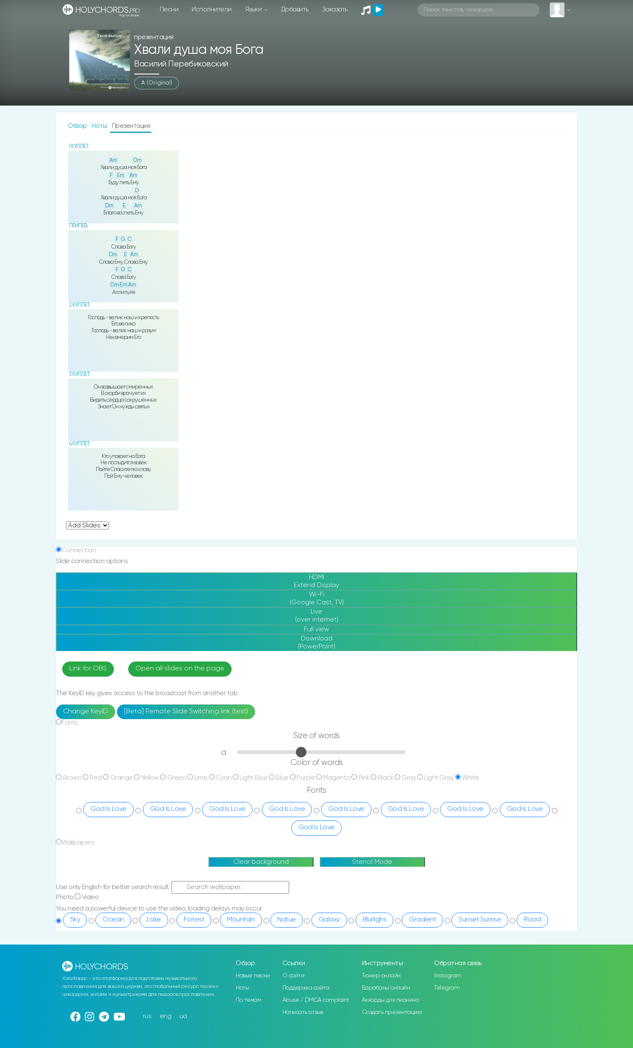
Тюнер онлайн (381, 976)
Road (532, 919)
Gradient (422, 919)
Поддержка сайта (306, 988)
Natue (286, 919)
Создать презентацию (392, 1012)
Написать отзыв (302, 1012)
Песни (169, 9)
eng (165, 1016)
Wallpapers (77, 842)
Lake (154, 919)
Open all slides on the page (179, 668)
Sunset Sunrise (480, 919)
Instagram (448, 976)
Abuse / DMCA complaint (315, 1000)
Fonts (69, 723)
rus (147, 1016)
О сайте (293, 976)
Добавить (295, 9)
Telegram (446, 988)
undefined (87, 525)
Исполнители (212, 9)
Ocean (113, 919)
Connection (78, 550)
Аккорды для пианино (390, 1000)
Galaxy (329, 919)
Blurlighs (375, 919)
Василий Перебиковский (181, 64)
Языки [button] (254, 9)
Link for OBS (88, 668)
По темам (248, 1000)
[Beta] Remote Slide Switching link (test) (186, 711)
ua (183, 1016)
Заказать (335, 9)
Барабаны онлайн (386, 988)
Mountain (241, 919)
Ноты (100, 126)
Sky (75, 919)
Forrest (194, 919)
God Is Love (108, 809)
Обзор (78, 126)
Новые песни (253, 976)
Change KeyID (85, 711)
